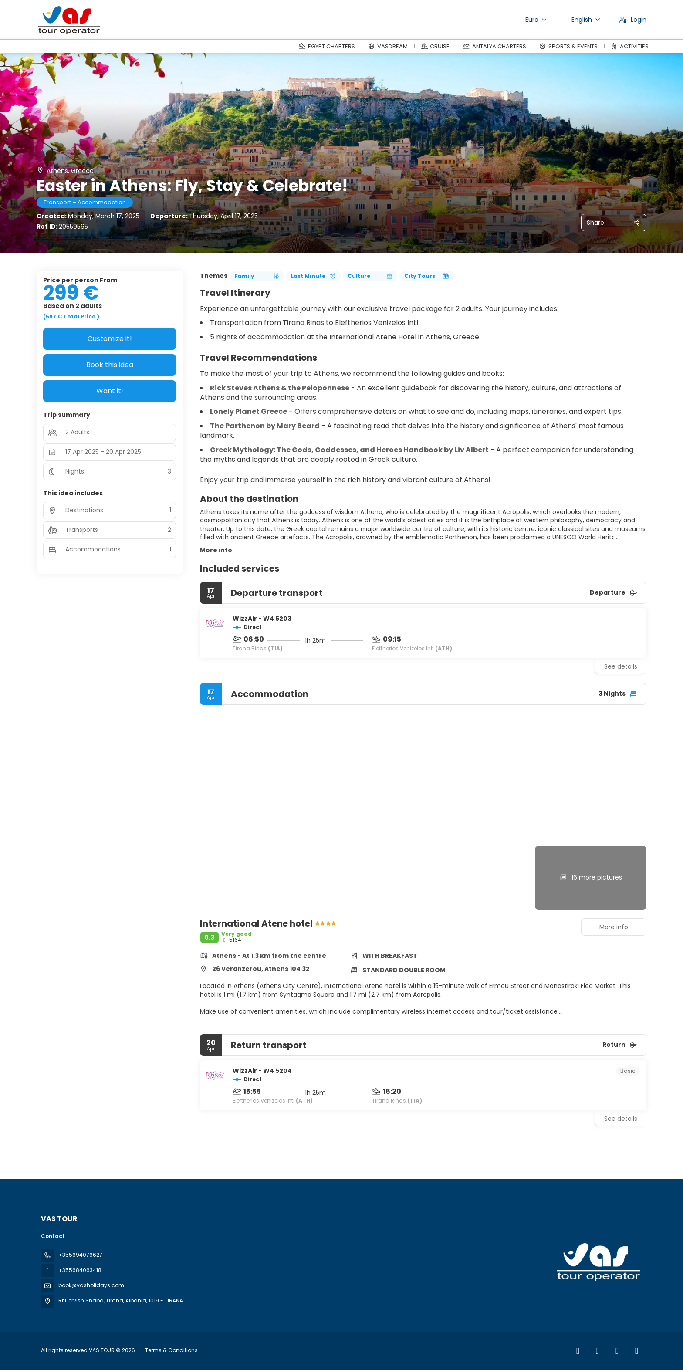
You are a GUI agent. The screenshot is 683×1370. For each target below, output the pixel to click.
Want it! (109, 391)
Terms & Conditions (171, 1350)
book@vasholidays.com (91, 1285)
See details (620, 666)
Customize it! (110, 339)
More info (216, 550)
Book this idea (109, 365)
